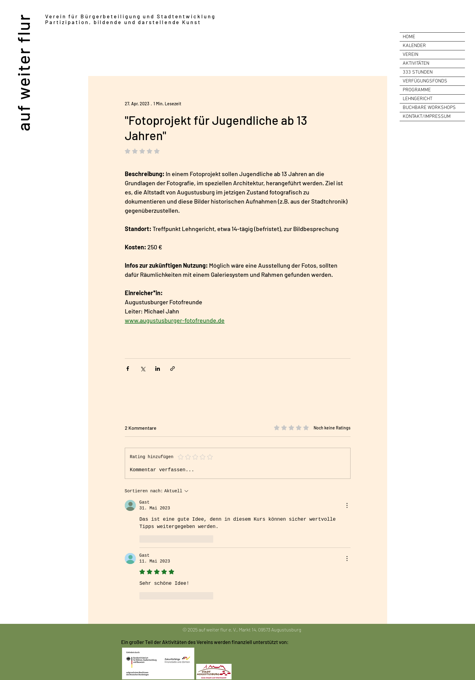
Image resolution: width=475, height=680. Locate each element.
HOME (409, 37)
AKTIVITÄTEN (416, 63)
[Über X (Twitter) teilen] (143, 368)
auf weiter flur (23, 72)
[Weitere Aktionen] (347, 505)
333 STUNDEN (418, 72)
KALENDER (414, 46)
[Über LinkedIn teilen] (157, 368)
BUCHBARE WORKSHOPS (429, 108)
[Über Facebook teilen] (128, 368)
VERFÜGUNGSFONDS (425, 81)
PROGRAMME (417, 90)
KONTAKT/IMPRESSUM (427, 117)
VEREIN (410, 55)
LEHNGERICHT (417, 99)
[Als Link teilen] (172, 368)
